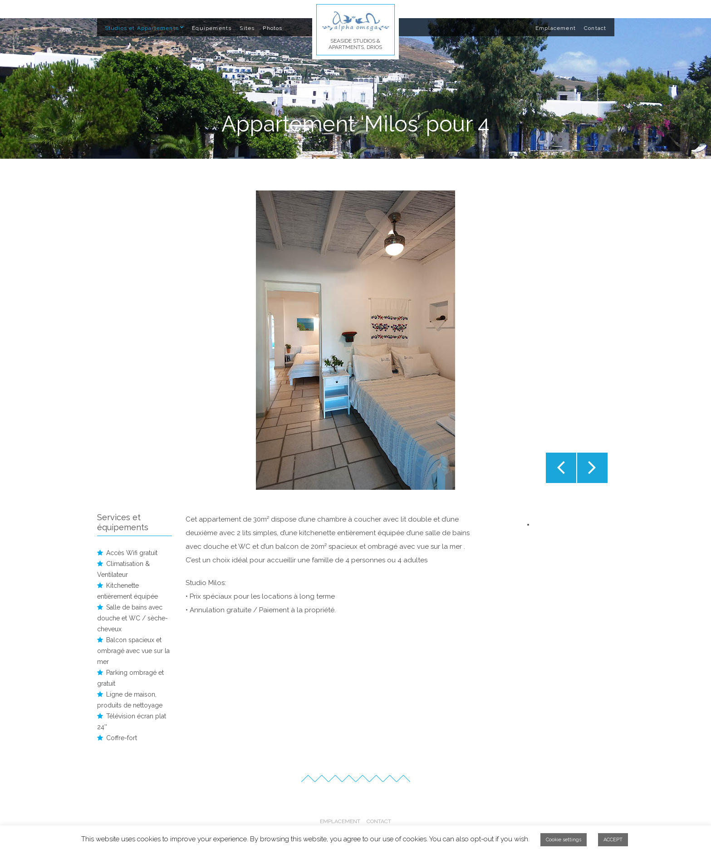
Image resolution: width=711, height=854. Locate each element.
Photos (272, 28)
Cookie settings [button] (563, 840)
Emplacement (555, 28)
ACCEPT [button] (613, 840)
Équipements (211, 28)
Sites (247, 28)
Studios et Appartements (142, 28)
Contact (595, 28)
